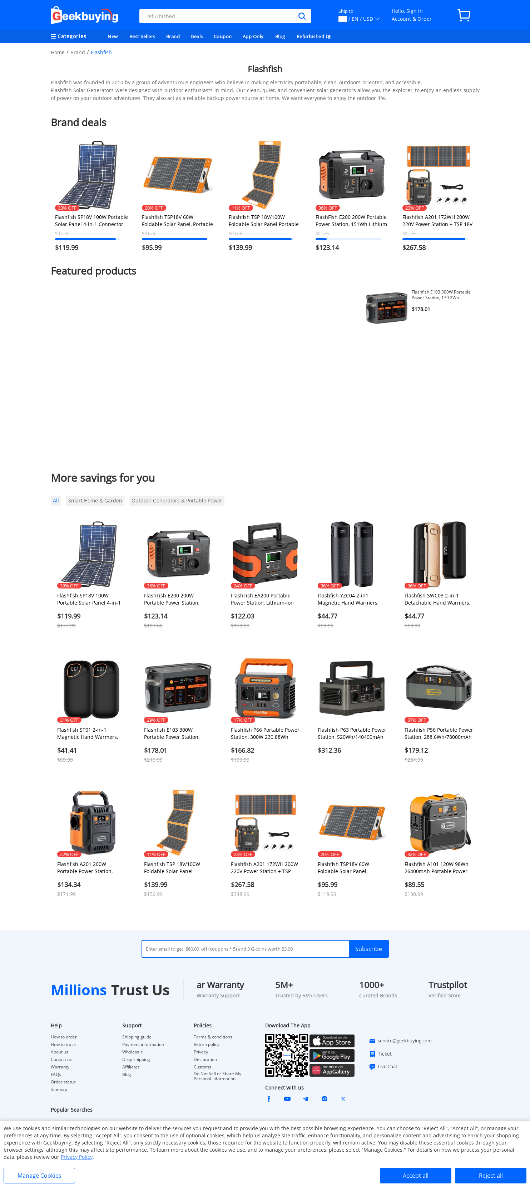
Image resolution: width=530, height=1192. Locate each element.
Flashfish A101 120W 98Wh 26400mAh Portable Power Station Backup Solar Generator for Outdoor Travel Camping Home (437, 868)
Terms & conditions (213, 1037)
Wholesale (132, 1052)
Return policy (206, 1044)
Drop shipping (136, 1059)
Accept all (416, 1176)
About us (59, 1052)
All (56, 500)
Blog (280, 36)
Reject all (491, 1176)
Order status (63, 1082)
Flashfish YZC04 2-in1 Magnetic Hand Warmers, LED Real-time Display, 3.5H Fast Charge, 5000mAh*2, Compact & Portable (350, 599)
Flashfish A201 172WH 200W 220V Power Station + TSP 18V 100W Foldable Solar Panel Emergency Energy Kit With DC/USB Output (437, 221)
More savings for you (103, 477)
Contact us (61, 1059)
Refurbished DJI (314, 36)
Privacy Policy (77, 1156)
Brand (173, 36)
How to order (64, 1037)
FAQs (56, 1074)
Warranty (60, 1067)
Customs (202, 1067)
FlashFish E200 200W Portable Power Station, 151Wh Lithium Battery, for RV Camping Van (351, 221)
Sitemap (59, 1089)
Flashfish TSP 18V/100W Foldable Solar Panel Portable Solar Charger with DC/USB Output (264, 221)
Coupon (223, 36)
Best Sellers (142, 36)
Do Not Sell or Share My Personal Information (217, 1076)
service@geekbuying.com (400, 1041)
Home (58, 52)
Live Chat (383, 1066)
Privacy (201, 1052)
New (113, 36)
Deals (196, 36)
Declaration (205, 1059)
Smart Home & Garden (95, 500)
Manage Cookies (39, 1176)
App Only (253, 36)
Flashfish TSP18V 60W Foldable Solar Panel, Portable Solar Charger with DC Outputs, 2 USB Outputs (177, 221)
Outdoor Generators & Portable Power (177, 500)
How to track (63, 1044)
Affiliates (131, 1067)
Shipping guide (137, 1037)
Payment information (143, 1044)
